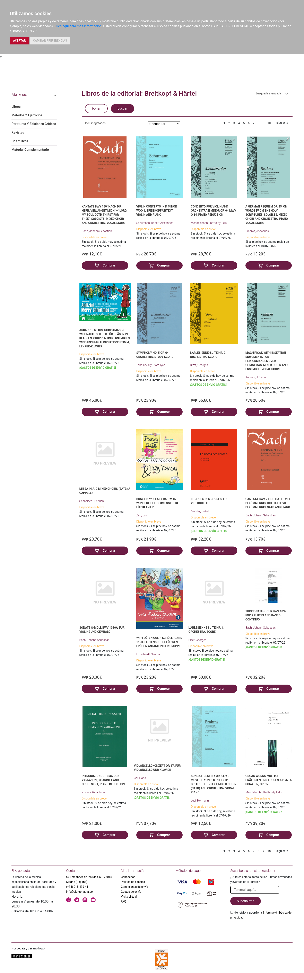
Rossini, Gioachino (93, 792)
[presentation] (261, 930)
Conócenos (128, 877)
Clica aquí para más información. (78, 26)
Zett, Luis (142, 515)
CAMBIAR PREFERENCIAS (50, 40)
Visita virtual (129, 896)
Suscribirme (245, 901)
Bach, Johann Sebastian (97, 231)
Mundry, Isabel (200, 511)
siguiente (282, 122)
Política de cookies (133, 881)
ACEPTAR (19, 40)
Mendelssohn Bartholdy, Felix (209, 223)
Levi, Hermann (200, 800)
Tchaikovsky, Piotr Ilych (150, 365)
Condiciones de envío (134, 886)
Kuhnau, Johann (255, 377)
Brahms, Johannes (257, 231)
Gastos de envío (131, 891)
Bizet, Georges (199, 365)
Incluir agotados (95, 123)
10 (269, 123)
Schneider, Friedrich (91, 501)
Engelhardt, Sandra (148, 654)
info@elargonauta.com (80, 891)
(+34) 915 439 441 (78, 886)
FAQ (123, 901)
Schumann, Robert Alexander (154, 223)
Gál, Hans (140, 778)
